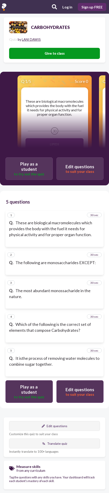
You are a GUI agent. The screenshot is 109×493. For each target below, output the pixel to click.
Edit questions (54, 426)
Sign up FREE (92, 7)
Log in (67, 7)
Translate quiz (54, 443)
